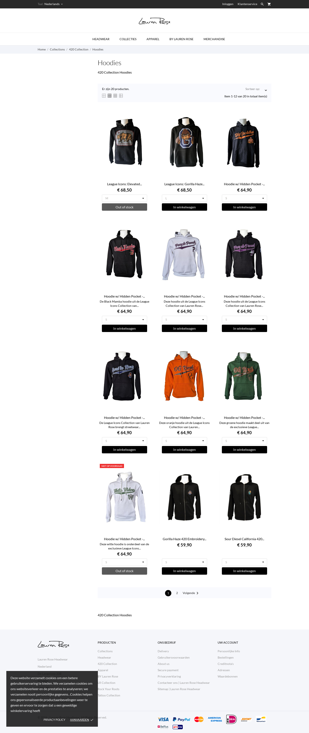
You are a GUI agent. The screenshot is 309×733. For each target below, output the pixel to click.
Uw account (228, 642)
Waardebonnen (228, 676)
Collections (105, 651)
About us (163, 664)
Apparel (153, 39)
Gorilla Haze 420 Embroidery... (184, 539)
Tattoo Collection (109, 695)
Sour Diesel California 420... (244, 539)
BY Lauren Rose (108, 676)
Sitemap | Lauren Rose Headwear (179, 689)
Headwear (100, 39)
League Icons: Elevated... (124, 184)
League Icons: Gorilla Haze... (184, 184)
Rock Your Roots (108, 689)
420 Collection (107, 664)
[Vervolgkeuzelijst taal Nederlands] (53, 4)
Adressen (224, 670)
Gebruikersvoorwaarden (174, 657)
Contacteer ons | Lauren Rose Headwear (184, 682)
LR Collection (106, 682)
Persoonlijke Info (229, 651)
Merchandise (216, 37)
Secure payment (168, 670)
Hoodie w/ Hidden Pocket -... (244, 184)
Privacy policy (54, 719)
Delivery (163, 651)
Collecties (128, 39)
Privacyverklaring (169, 676)
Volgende (191, 593)
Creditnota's (226, 664)
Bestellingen (226, 657)
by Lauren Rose (181, 39)
